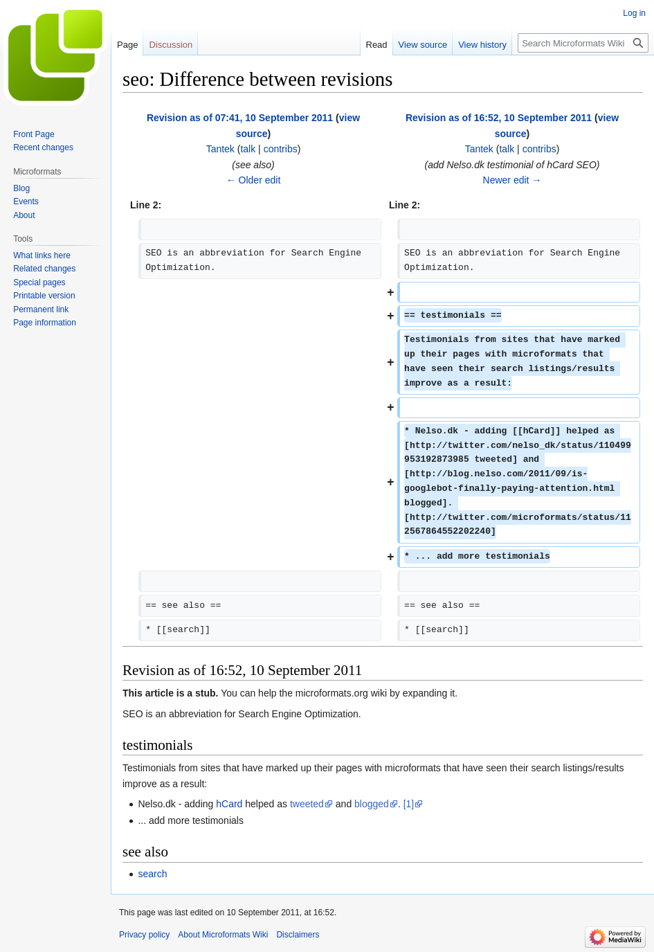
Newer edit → (512, 180)
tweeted (307, 803)
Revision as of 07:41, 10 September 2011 (240, 117)
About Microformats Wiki (223, 935)
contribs (281, 148)
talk (247, 148)
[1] (409, 803)
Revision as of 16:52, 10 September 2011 (499, 117)
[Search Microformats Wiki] (583, 43)
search (152, 873)
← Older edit (253, 180)
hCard (229, 803)
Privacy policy (144, 935)
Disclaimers (297, 935)
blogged (371, 803)
